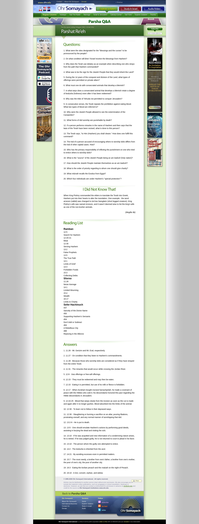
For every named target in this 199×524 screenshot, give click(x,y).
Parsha (153, 15)
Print (137, 481)
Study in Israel (130, 9)
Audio (153, 9)
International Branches (45, 8)
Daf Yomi (128, 15)
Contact (59, 1)
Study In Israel (87, 506)
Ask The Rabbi (75, 15)
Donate (84, 1)
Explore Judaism (106, 9)
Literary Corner (116, 15)
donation (126, 521)
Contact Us (65, 506)
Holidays (63, 15)
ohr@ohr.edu (128, 486)
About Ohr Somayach (72, 1)
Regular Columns (50, 15)
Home (84, 501)
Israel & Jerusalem (100, 15)
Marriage (87, 15)
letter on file (103, 521)
